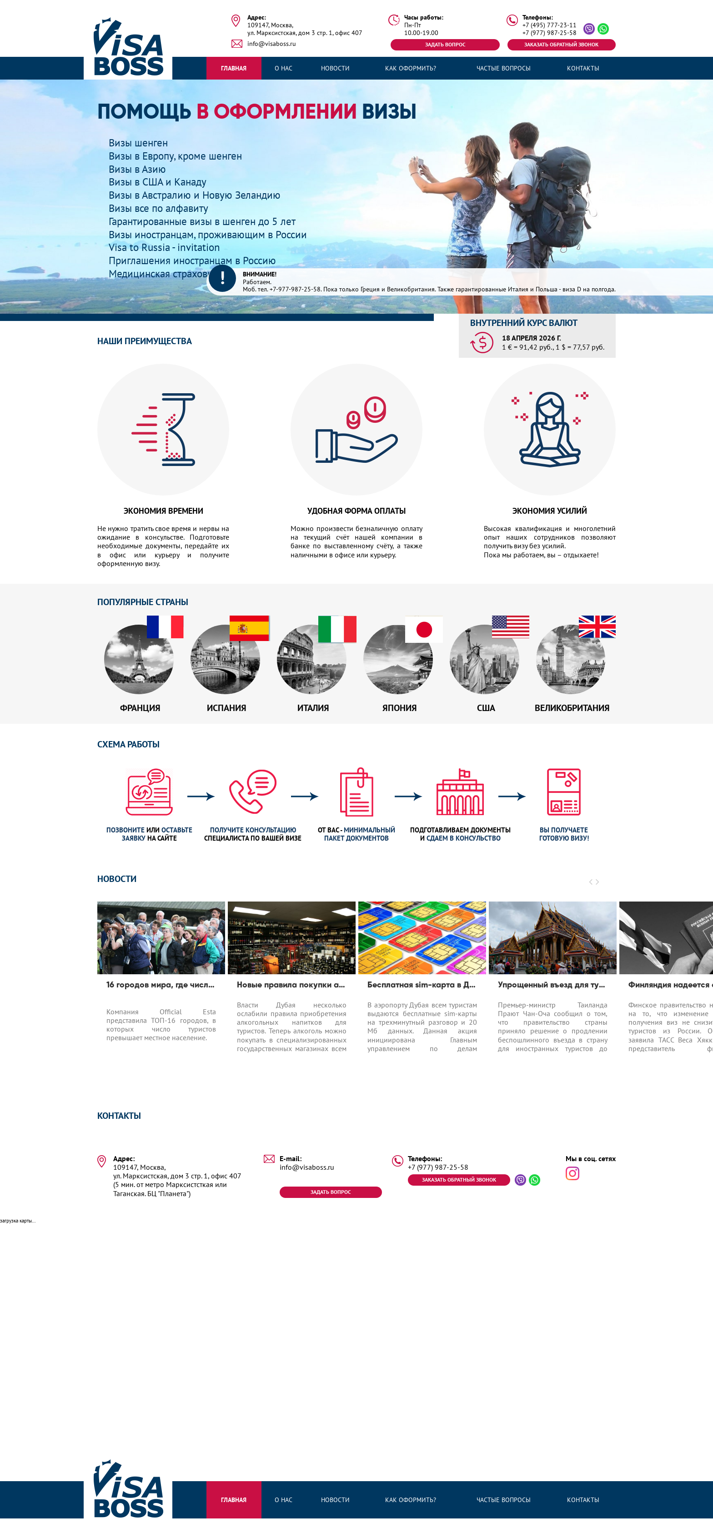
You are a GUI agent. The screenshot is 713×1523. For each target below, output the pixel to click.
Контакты (583, 68)
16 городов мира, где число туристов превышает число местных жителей (161, 988)
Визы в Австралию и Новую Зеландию (198, 195)
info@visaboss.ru (271, 44)
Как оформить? (410, 68)
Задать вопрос (445, 44)
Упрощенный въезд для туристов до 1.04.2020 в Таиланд (553, 988)
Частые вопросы (504, 68)
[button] (591, 885)
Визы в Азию (139, 169)
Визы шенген (140, 142)
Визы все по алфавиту (161, 208)
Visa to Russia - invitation (166, 247)
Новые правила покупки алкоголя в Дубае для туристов (291, 988)
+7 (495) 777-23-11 (549, 25)
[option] (161, 997)
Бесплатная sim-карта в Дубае (422, 988)
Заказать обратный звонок (561, 44)
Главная (233, 68)
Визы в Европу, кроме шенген (178, 156)
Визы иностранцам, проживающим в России (213, 234)
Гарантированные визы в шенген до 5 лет (207, 221)
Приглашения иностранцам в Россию (196, 260)
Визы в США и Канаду (160, 182)
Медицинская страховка (166, 273)
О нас (283, 68)
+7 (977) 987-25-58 (549, 33)
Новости (335, 68)
